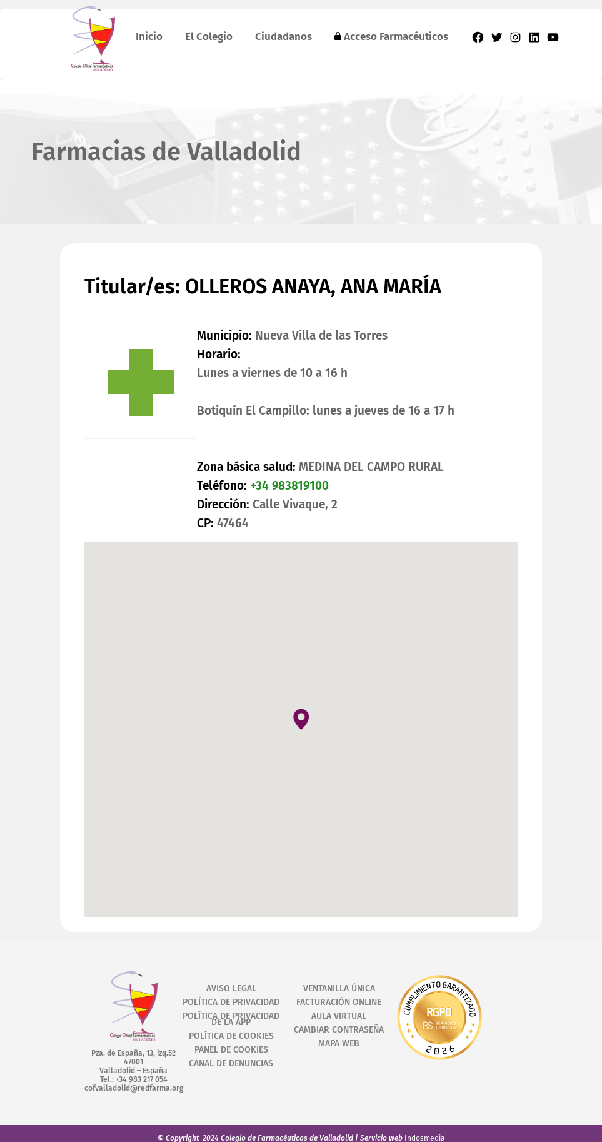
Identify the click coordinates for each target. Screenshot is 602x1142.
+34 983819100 (289, 485)
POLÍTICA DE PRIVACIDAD (231, 1002)
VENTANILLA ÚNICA (339, 988)
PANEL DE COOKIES (231, 1049)
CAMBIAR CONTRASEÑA (339, 1029)
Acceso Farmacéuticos (391, 36)
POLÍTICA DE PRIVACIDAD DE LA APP (231, 1019)
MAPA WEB (338, 1043)
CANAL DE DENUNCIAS (231, 1063)
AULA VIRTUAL (338, 1016)
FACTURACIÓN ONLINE (338, 1002)
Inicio (149, 36)
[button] (301, 719)
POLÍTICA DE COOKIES (231, 1036)
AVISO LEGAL (231, 988)
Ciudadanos (283, 36)
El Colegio (209, 36)
